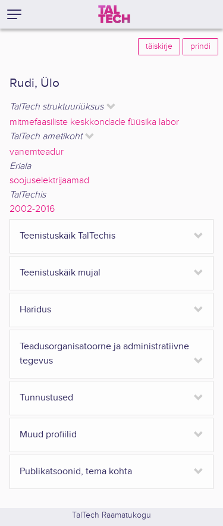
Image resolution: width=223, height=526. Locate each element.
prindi (200, 46)
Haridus (35, 309)
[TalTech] (114, 14)
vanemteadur (37, 152)
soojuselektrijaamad (49, 180)
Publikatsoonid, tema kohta (76, 471)
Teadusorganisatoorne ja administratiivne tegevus (104, 354)
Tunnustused (46, 397)
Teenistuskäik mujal (60, 272)
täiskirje (159, 46)
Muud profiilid (48, 434)
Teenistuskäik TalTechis (67, 236)
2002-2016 (32, 209)
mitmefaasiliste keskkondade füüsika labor (94, 122)
